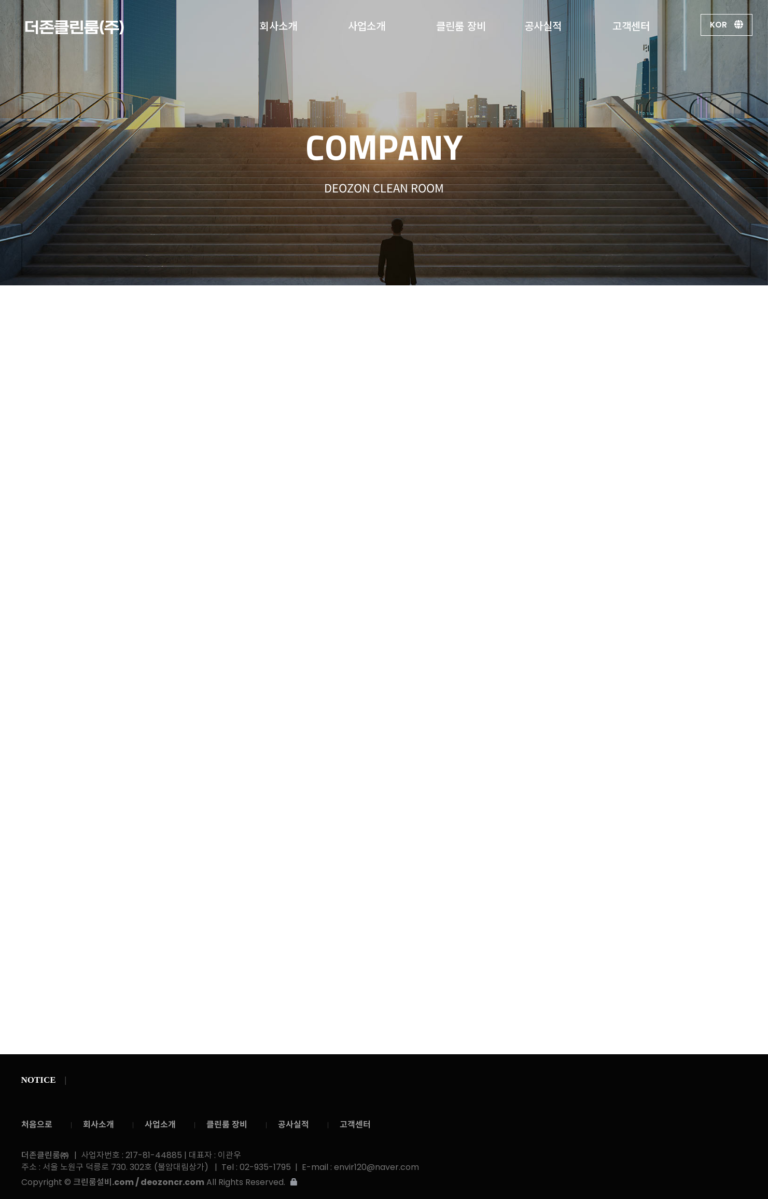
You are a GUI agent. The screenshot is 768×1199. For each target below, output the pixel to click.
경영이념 (370, 307)
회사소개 (278, 24)
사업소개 (366, 24)
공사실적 (543, 24)
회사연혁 (426, 307)
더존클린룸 (103, 27)
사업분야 (482, 307)
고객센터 (631, 24)
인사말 (318, 307)
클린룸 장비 (461, 24)
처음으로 (36, 1124)
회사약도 (585, 306)
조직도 (534, 307)
